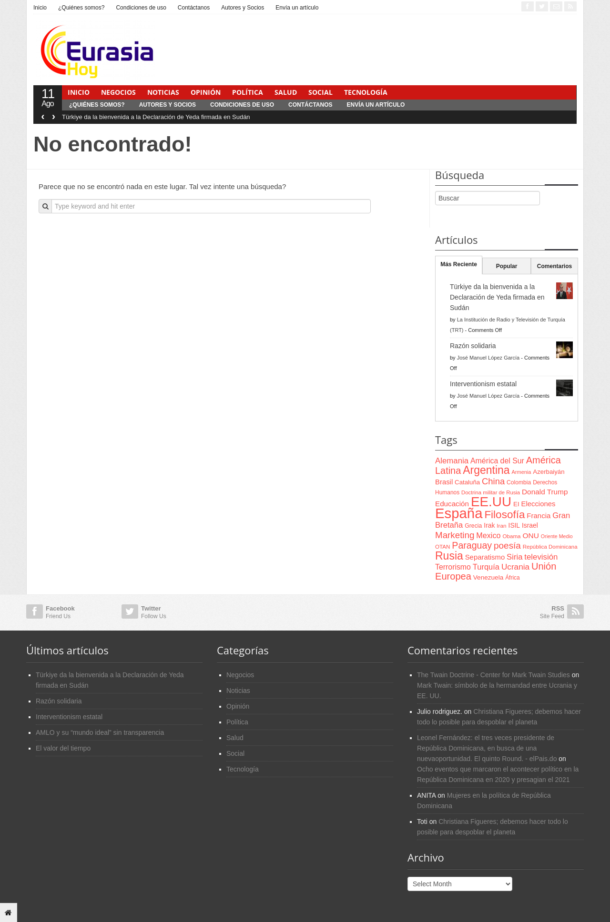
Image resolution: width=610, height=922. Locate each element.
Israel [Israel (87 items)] (530, 525)
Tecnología (365, 92)
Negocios (118, 92)
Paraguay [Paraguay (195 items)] (472, 545)
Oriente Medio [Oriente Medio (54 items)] (557, 536)
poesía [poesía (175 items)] (507, 546)
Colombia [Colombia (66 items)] (519, 482)
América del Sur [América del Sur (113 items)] (497, 461)
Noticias (163, 92)
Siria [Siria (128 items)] (514, 556)
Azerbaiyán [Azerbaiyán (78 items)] (548, 471)
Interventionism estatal (483, 384)
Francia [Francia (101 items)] (538, 515)
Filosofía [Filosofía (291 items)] (504, 515)
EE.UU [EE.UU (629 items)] (491, 501)
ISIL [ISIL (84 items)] (514, 525)
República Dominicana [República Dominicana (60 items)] (550, 547)
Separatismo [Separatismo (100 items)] (485, 557)
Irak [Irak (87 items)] (489, 525)
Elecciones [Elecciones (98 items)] (538, 504)
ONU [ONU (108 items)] (530, 535)
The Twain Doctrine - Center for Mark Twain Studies (493, 675)
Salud (285, 92)
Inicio (40, 7)
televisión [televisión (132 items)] (541, 556)
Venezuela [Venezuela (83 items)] (488, 577)
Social (320, 92)
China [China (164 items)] (493, 481)
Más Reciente (458, 264)
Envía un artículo (296, 7)
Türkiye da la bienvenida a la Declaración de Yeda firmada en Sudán (156, 116)
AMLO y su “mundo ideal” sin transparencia (100, 732)
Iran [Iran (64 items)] (501, 525)
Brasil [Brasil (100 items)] (444, 482)
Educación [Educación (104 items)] (452, 504)
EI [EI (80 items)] (516, 504)
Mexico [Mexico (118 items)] (488, 535)
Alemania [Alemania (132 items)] (451, 460)
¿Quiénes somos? (81, 7)
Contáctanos (194, 7)
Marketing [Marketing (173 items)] (454, 535)
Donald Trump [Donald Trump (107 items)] (545, 492)
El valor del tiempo (63, 748)
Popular (507, 266)
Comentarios (554, 266)
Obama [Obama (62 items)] (511, 536)
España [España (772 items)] (458, 513)
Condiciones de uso (141, 7)
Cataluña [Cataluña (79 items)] (467, 482)
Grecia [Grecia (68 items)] (473, 525)
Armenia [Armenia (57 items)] (521, 472)
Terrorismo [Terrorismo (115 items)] (453, 567)
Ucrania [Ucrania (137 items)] (515, 566)
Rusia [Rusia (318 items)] (449, 556)
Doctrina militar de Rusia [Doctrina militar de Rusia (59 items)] (490, 492)
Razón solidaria (473, 346)
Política (247, 92)
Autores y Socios (242, 7)
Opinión (206, 92)
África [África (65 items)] (512, 577)
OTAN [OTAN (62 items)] (442, 546)
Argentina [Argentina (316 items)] (486, 470)
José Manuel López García (488, 358)
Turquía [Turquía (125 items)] (486, 566)
